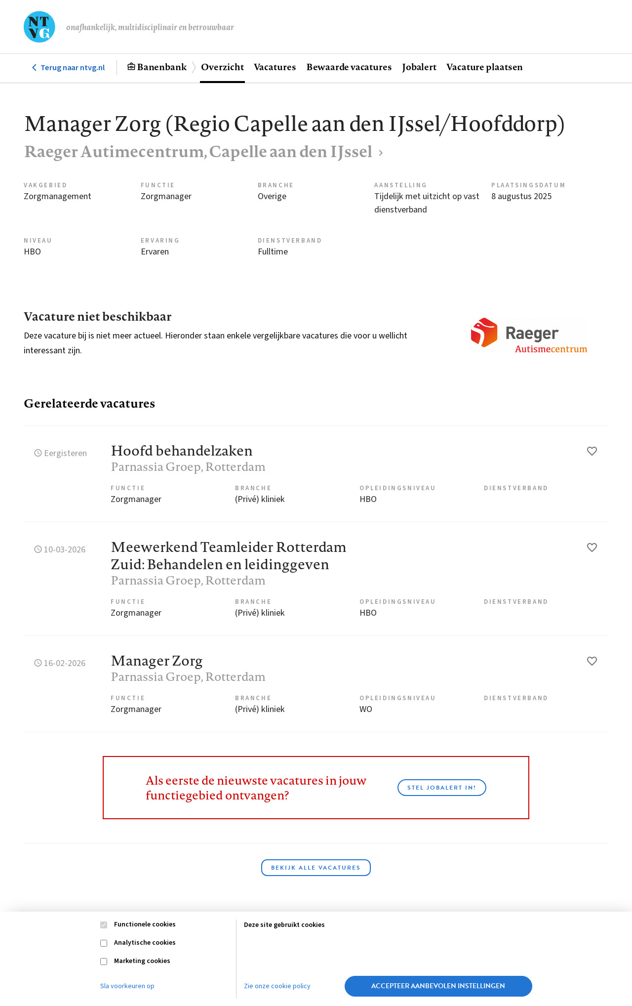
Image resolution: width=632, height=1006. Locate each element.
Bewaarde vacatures (349, 66)
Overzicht (222, 66)
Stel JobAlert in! (441, 787)
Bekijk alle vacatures (316, 867)
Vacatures (275, 66)
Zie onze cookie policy (277, 986)
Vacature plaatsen (484, 66)
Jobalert (419, 66)
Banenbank (162, 66)
